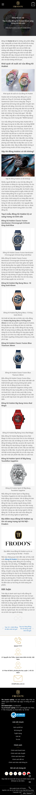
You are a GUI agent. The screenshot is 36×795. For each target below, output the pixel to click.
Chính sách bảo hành (18, 756)
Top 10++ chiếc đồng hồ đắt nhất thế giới (11, 628)
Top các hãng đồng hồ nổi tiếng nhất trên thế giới (25, 628)
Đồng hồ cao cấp (18, 18)
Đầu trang (28, 793)
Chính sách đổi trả (18, 759)
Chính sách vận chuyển (18, 753)
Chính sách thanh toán (18, 750)
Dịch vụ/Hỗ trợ (18, 727)
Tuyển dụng (18, 733)
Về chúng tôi (18, 730)
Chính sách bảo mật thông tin (18, 762)
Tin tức (18, 739)
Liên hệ (18, 736)
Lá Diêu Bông (27, 28)
